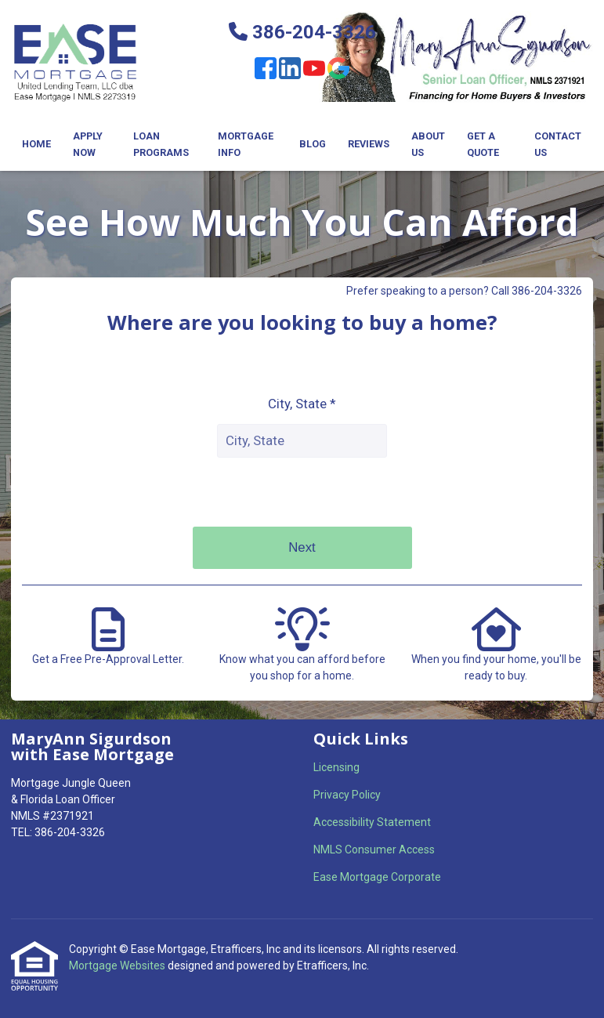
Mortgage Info (245, 144)
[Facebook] (266, 70)
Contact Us (557, 144)
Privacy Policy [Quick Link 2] (347, 794)
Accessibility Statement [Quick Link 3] (372, 822)
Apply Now (88, 144)
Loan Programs (161, 144)
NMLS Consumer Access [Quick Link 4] (374, 849)
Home (36, 144)
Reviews (368, 144)
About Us (428, 144)
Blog (312, 144)
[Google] (338, 70)
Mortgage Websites (118, 965)
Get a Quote (483, 144)
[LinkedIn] (290, 70)
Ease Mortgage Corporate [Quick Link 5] (377, 877)
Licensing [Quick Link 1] (336, 767)
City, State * (302, 403)
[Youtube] (314, 70)
